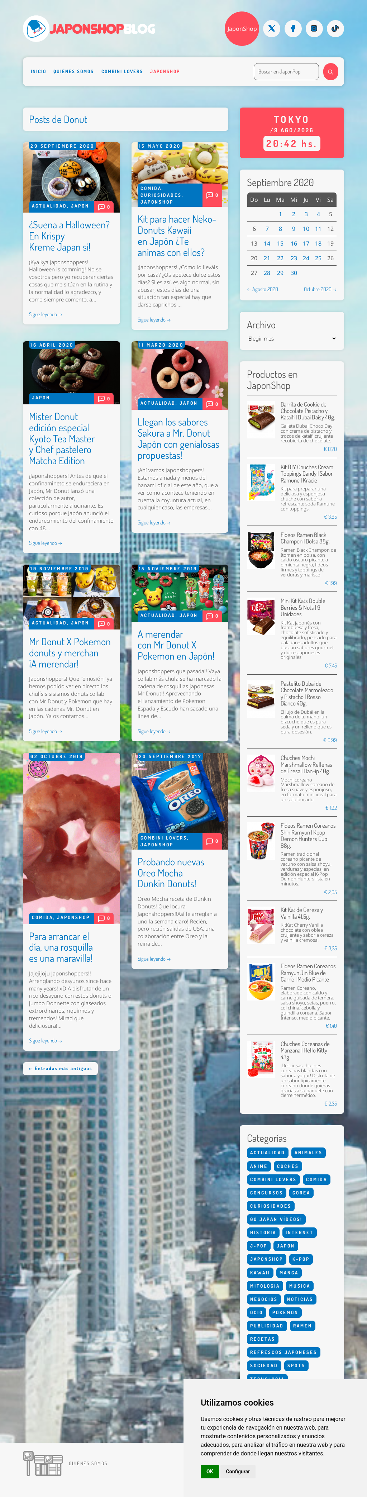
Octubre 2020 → (320, 289)
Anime (259, 1166)
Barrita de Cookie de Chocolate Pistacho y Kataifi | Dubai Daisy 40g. (308, 410)
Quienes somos (88, 1463)
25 (318, 258)
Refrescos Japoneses (283, 1352)
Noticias (300, 1299)
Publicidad (267, 1326)
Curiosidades (161, 195)
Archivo (261, 324)
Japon (80, 206)
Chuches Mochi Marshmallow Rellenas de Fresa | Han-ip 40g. (306, 764)
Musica (299, 1286)
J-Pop (258, 1246)
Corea (301, 1193)
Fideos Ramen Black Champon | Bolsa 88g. (305, 538)
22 (280, 258)
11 (318, 229)
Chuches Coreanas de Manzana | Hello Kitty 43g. (305, 1050)
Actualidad (49, 206)
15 (280, 243)
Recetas (262, 1339)
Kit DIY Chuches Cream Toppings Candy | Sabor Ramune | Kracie (307, 473)
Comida (151, 188)
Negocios (264, 1299)
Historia (263, 1232)
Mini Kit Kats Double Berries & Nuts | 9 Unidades (303, 607)
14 (267, 243)
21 (267, 258)
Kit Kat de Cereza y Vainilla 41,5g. (302, 913)
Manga (289, 1272)
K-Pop (301, 1259)
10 (306, 229)
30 (294, 273)
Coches (288, 1166)
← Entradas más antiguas (60, 1068)
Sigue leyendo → (45, 314)
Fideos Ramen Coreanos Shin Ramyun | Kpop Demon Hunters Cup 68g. (308, 835)
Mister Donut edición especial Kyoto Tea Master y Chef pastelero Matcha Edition (62, 438)
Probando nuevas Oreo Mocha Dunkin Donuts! (171, 872)
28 (267, 273)
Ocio (256, 1312)
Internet (300, 1232)
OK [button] (209, 1471)
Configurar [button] (238, 1471)
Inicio (38, 71)
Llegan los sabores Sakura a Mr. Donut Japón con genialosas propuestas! (178, 438)
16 (294, 243)
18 (318, 243)
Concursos (266, 1193)
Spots (296, 1365)
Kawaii (260, 1272)
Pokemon (285, 1312)
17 (306, 243)
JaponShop (242, 29)
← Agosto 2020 (262, 289)
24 (306, 258)
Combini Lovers (122, 71)
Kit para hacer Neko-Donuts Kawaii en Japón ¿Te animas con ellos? (177, 235)
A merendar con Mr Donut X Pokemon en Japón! (176, 644)
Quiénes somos (73, 71)
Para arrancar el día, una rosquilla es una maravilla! (61, 947)
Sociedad (264, 1365)
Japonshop (165, 71)
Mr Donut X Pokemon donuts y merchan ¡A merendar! (70, 652)
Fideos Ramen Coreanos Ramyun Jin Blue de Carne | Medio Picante (308, 972)
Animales (309, 1152)
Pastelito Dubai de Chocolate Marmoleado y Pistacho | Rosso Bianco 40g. (307, 693)
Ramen (302, 1326)
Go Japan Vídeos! (276, 1219)
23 (294, 258)
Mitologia (265, 1286)
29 (280, 273)
